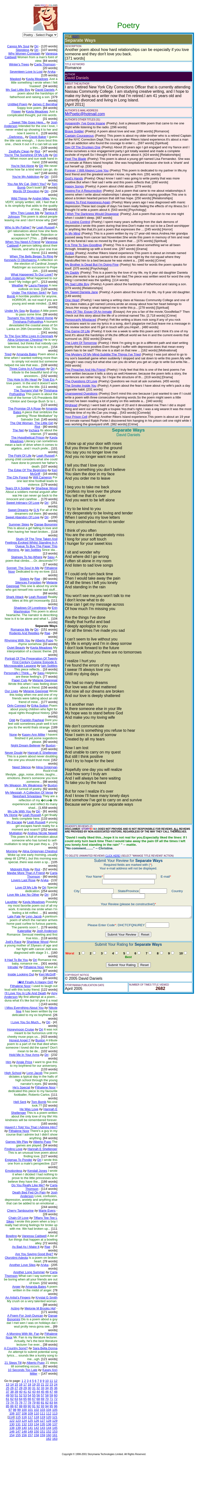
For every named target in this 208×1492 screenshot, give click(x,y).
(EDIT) (72, 36)
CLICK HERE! (109, 852)
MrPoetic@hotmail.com (82, 114)
